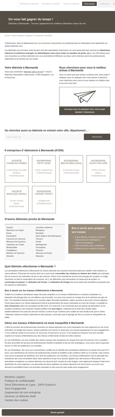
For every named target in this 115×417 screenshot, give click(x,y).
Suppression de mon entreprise (23, 392)
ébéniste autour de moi (33, 72)
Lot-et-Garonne (38, 35)
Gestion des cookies (16, 400)
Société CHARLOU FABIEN (17, 161)
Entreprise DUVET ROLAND (98, 161)
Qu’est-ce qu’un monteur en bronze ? (91, 248)
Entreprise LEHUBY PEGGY (44, 192)
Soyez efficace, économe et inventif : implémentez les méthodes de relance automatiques (90, 240)
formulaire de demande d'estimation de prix (46, 333)
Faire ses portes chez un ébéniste (89, 246)
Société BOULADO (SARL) (16, 192)
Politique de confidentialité (20, 380)
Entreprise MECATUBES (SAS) (71, 161)
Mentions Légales (15, 377)
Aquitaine (29, 35)
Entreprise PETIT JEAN (44, 161)
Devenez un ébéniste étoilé (20, 396)
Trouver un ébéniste (17, 35)
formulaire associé (90, 364)
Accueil (7, 35)
